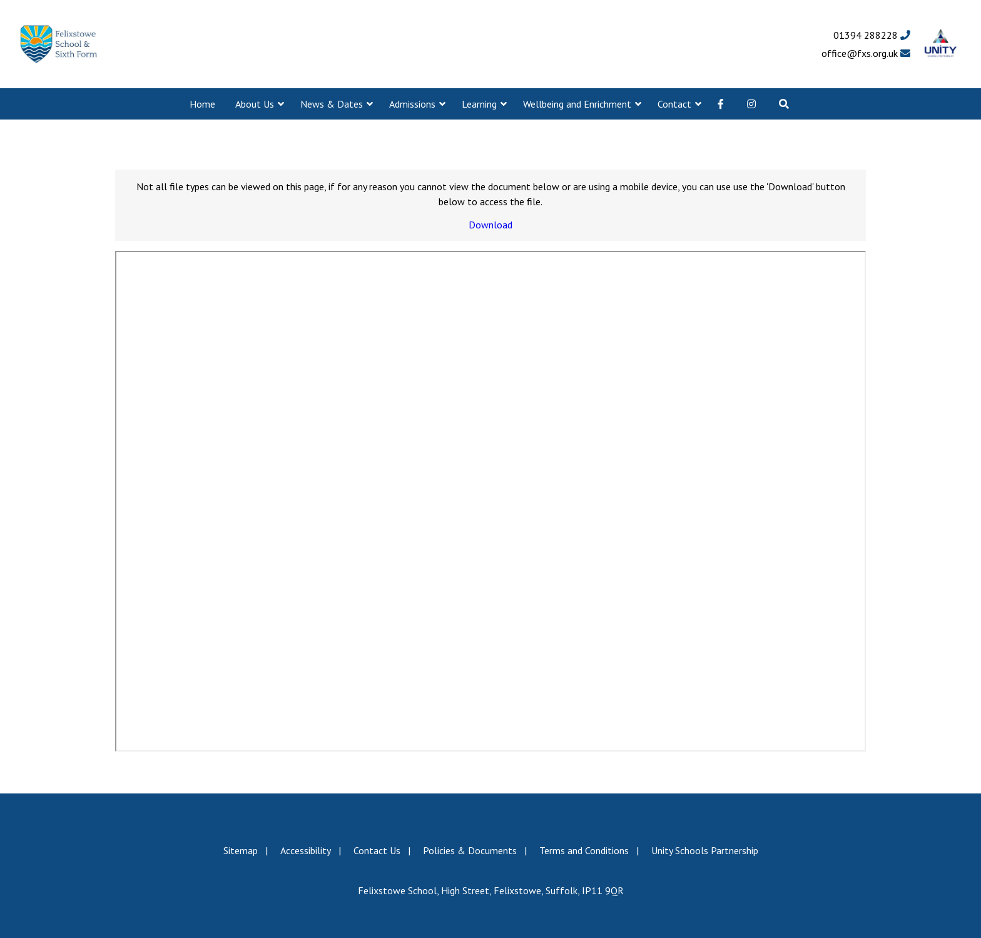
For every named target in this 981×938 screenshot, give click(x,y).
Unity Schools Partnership (704, 850)
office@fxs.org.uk (865, 53)
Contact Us (376, 850)
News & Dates (331, 104)
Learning (479, 104)
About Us (254, 104)
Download (490, 224)
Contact (674, 104)
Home (202, 104)
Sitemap (240, 850)
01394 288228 (871, 35)
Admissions (412, 104)
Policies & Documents (470, 850)
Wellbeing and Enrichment (577, 104)
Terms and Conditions (584, 850)
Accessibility (305, 850)
